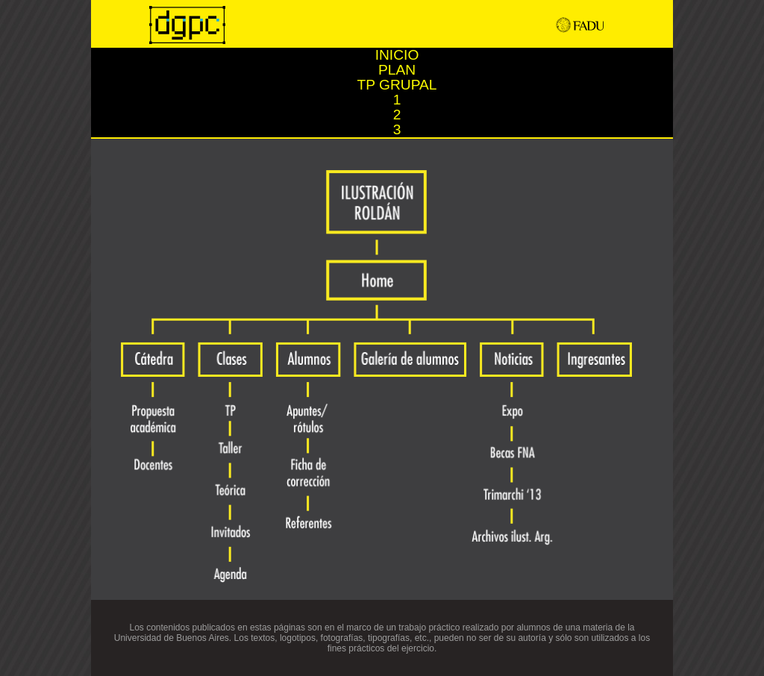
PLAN (397, 70)
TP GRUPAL (397, 85)
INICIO (397, 55)
